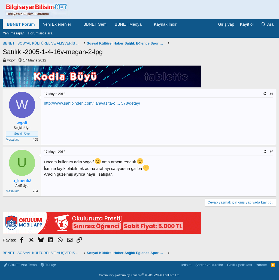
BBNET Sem (95, 24)
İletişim (185, 265)
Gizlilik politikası (239, 265)
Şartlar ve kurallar (209, 265)
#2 (271, 152)
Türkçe (48, 265)
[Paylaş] (264, 94)
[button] (75, 24)
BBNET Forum (21, 24)
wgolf (11, 60)
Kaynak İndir (165, 24)
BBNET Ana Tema (20, 265)
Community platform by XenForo (139, 275)
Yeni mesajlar (13, 33)
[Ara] (267, 24)
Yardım (261, 265)
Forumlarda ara (40, 33)
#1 (271, 94)
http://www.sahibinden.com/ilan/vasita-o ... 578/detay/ (92, 103)
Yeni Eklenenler (57, 24)
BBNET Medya (128, 24)
